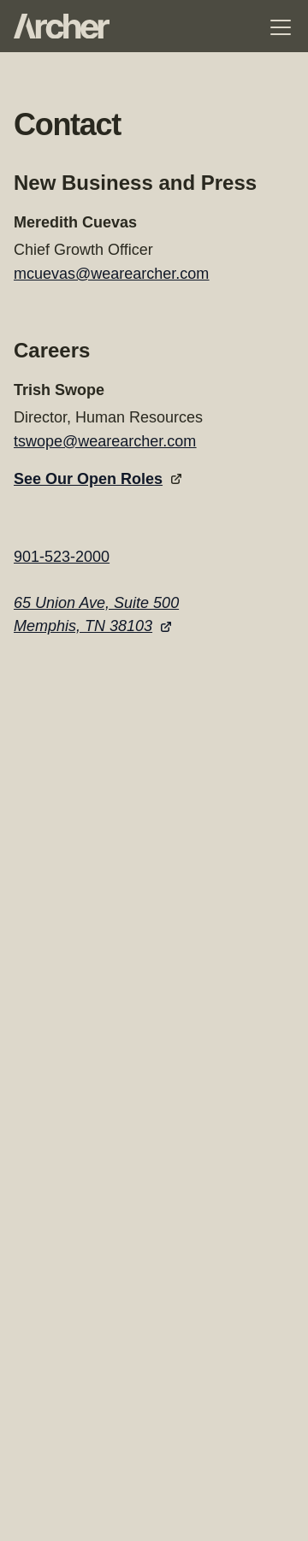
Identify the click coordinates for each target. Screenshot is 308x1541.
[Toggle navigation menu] (281, 27)
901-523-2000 (62, 556)
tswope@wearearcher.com (105, 441)
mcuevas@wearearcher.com (111, 273)
